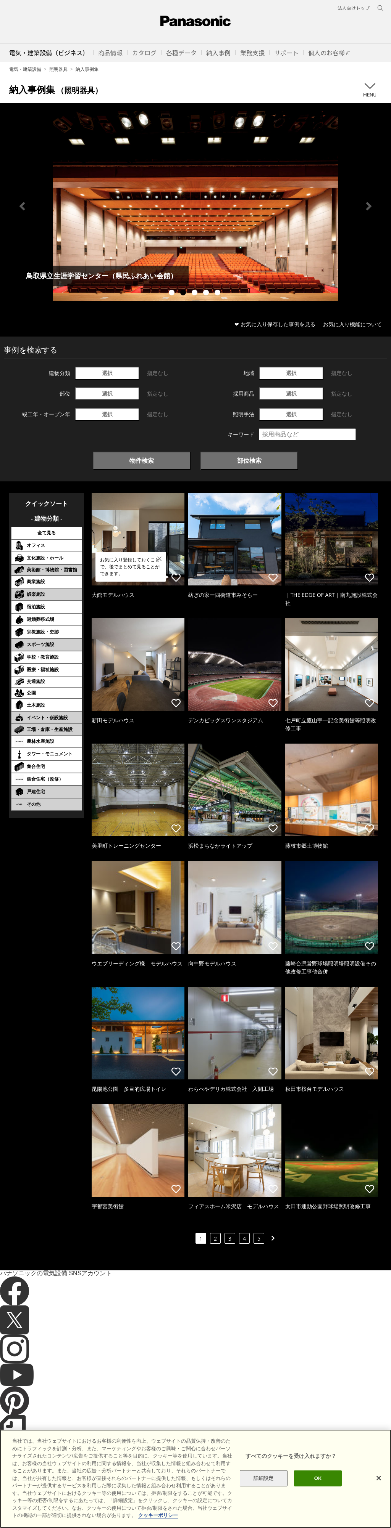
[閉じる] (378, 1478)
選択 (107, 373)
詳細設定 (264, 1478)
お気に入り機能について (352, 324)
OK (318, 1478)
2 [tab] (184, 293)
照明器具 (58, 69)
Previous (22, 206)
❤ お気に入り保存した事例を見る (274, 324)
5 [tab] (218, 293)
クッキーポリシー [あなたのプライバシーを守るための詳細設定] (158, 1515)
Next (368, 206)
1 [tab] (172, 293)
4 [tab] (207, 293)
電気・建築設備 (25, 69)
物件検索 (141, 460)
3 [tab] (195, 293)
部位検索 (249, 460)
